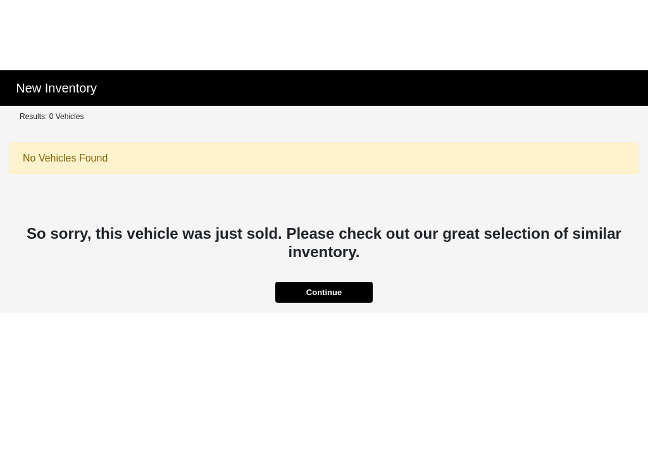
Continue (324, 292)
